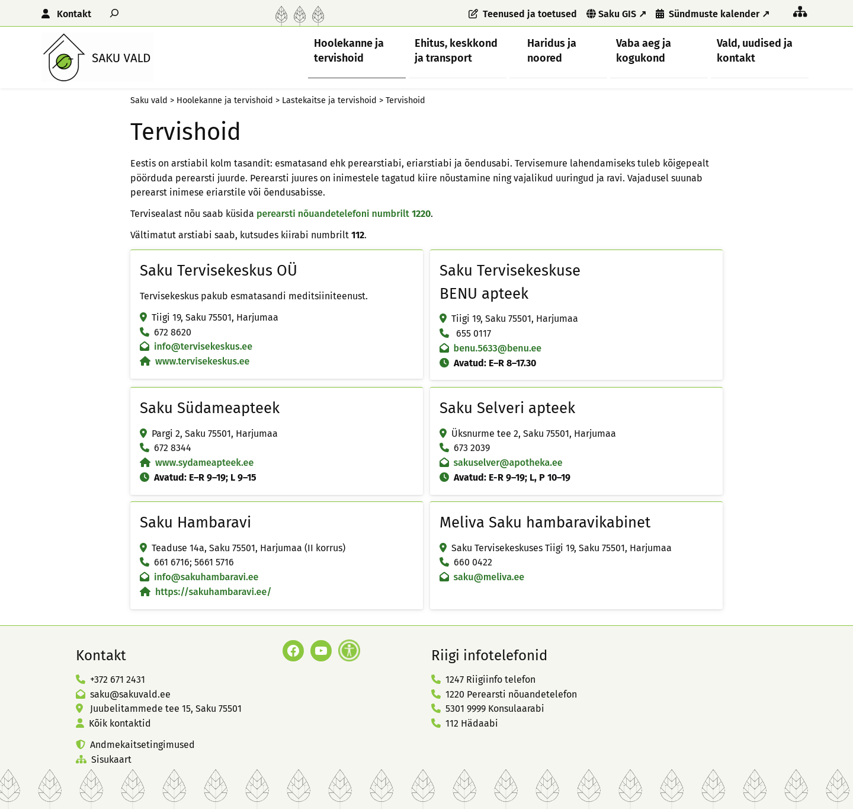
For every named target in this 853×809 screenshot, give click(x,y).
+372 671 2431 (117, 679)
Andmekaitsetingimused (142, 744)
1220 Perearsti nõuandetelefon (511, 694)
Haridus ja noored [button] (551, 50)
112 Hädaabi (471, 723)
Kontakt (74, 14)
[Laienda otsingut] (114, 12)
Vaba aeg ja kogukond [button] (643, 50)
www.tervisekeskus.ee (202, 361)
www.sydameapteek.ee (204, 462)
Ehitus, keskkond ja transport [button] (456, 50)
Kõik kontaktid (120, 723)
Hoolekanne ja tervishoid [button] (349, 50)
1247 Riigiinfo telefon (490, 679)
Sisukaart (111, 759)
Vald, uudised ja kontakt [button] (755, 50)
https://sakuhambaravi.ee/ (213, 591)
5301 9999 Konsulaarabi (494, 708)
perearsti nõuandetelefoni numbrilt (343, 213)
